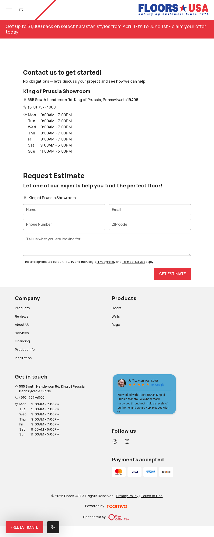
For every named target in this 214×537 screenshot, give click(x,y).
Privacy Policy (106, 262)
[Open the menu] (9, 10)
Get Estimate (172, 273)
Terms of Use (151, 496)
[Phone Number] (64, 224)
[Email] (150, 209)
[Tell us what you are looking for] (107, 245)
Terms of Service (133, 262)
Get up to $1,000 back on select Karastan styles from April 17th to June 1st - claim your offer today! (106, 29)
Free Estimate (24, 527)
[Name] (64, 209)
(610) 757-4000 (42, 107)
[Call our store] (53, 527)
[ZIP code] (150, 224)
